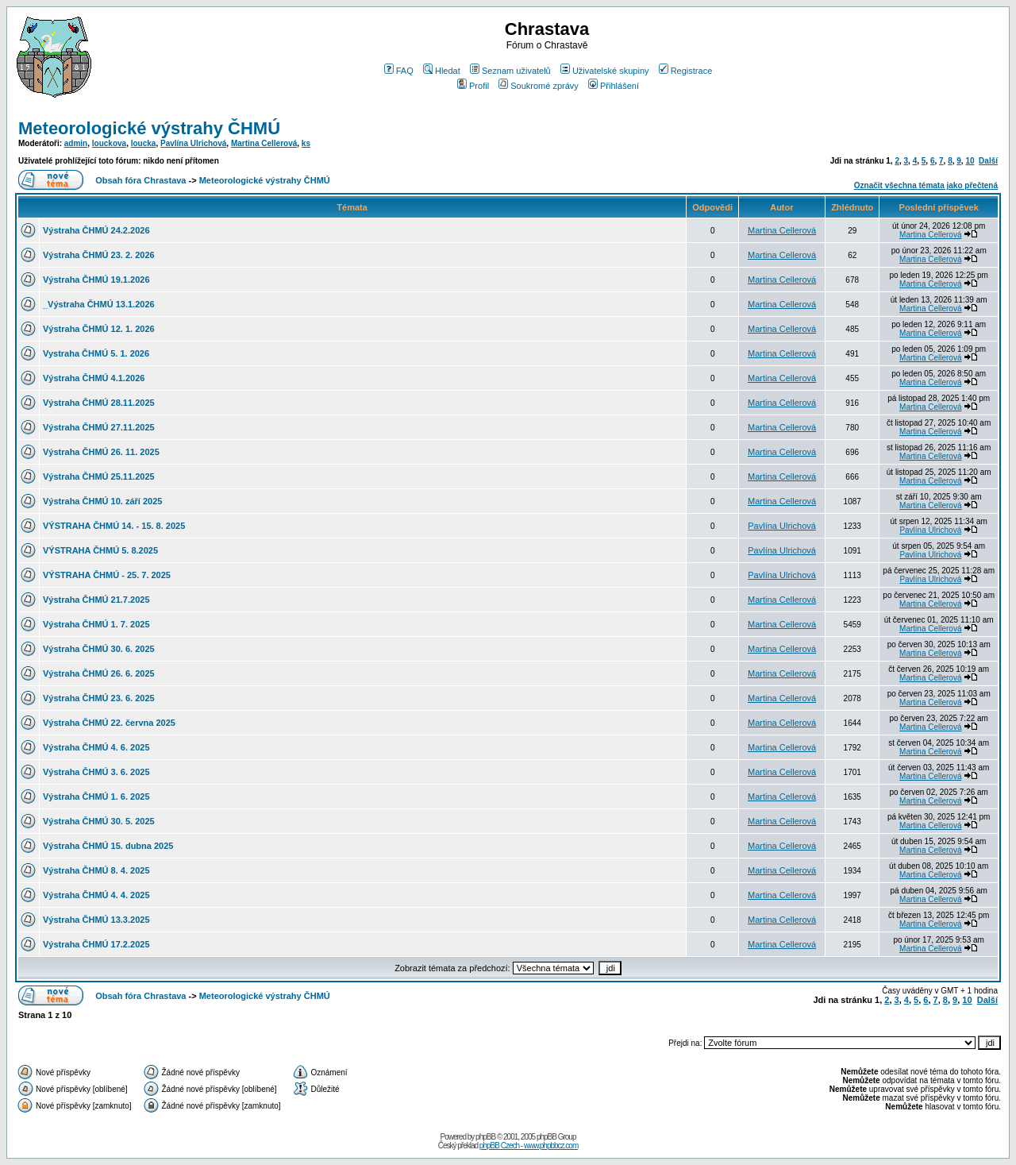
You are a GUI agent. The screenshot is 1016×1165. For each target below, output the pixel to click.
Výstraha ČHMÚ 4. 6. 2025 (96, 747)
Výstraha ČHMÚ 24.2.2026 (96, 230)
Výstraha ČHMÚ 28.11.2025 (99, 402)
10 (969, 160)
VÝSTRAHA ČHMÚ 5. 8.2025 (100, 550)
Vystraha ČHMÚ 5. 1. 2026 (96, 353)
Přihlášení (613, 86)
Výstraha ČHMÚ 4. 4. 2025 (96, 895)
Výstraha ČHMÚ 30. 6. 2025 (99, 649)
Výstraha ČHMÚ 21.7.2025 (96, 599)
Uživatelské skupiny (604, 70)
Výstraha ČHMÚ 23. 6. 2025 (99, 698)
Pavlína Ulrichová (193, 143)
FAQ (399, 70)
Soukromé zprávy (538, 86)
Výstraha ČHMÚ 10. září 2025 (102, 501)
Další (988, 160)
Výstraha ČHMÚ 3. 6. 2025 (96, 772)
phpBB (485, 1136)
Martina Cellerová (264, 143)
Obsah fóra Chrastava (140, 180)
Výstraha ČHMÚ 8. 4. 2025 (96, 870)
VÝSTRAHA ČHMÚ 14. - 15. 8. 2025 (114, 525)
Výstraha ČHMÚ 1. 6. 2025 (96, 796)
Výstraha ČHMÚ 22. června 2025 (109, 722)
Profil (473, 86)
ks (306, 143)
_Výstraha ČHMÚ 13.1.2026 (99, 304)
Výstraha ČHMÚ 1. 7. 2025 (96, 624)
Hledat (441, 70)
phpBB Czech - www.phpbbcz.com (528, 1145)
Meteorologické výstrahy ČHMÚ (149, 128)
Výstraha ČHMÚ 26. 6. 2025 (99, 673)
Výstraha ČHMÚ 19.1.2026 (96, 279)
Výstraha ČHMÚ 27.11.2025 (99, 427)
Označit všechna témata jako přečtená (926, 185)
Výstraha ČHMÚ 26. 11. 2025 (101, 452)
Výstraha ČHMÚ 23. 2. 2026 (99, 255)
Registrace (686, 70)
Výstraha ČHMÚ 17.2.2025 (96, 944)
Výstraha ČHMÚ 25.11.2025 (99, 476)
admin (75, 143)
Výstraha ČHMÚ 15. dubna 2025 (108, 846)
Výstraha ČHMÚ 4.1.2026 (93, 378)
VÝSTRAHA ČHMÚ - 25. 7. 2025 (107, 575)
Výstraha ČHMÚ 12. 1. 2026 (99, 329)
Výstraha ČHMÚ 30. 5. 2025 (99, 821)
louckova (109, 143)
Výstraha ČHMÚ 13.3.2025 (96, 919)
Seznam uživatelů (510, 70)
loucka (143, 143)
